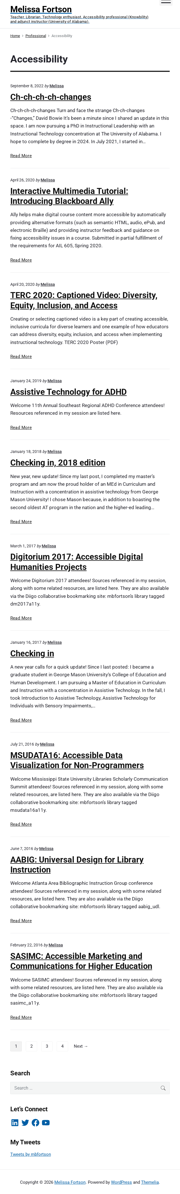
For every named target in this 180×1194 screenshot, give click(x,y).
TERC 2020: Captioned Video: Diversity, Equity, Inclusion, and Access (83, 300)
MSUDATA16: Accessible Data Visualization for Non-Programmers (77, 760)
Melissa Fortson (70, 1182)
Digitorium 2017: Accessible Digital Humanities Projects (76, 562)
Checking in (32, 653)
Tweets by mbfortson (30, 1154)
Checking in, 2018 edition (57, 463)
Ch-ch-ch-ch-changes (50, 97)
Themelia (150, 1182)
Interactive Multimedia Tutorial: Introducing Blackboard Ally (69, 196)
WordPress (121, 1182)
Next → (81, 1046)
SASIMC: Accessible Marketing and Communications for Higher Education (81, 961)
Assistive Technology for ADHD (68, 392)
